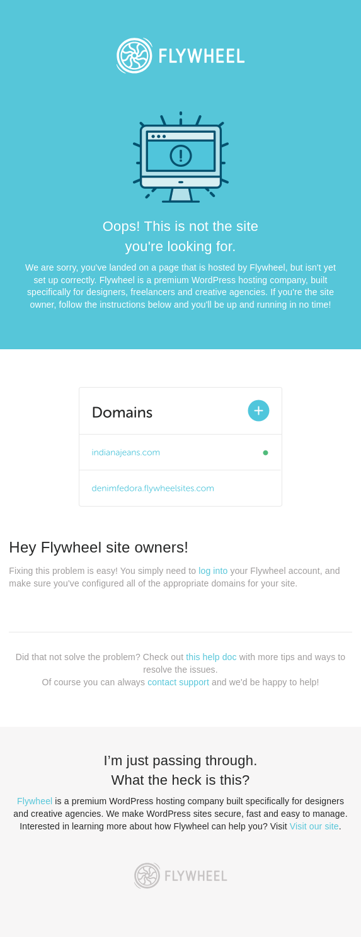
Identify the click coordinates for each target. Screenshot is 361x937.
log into (212, 571)
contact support (178, 682)
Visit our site (314, 826)
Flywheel (34, 801)
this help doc (211, 657)
